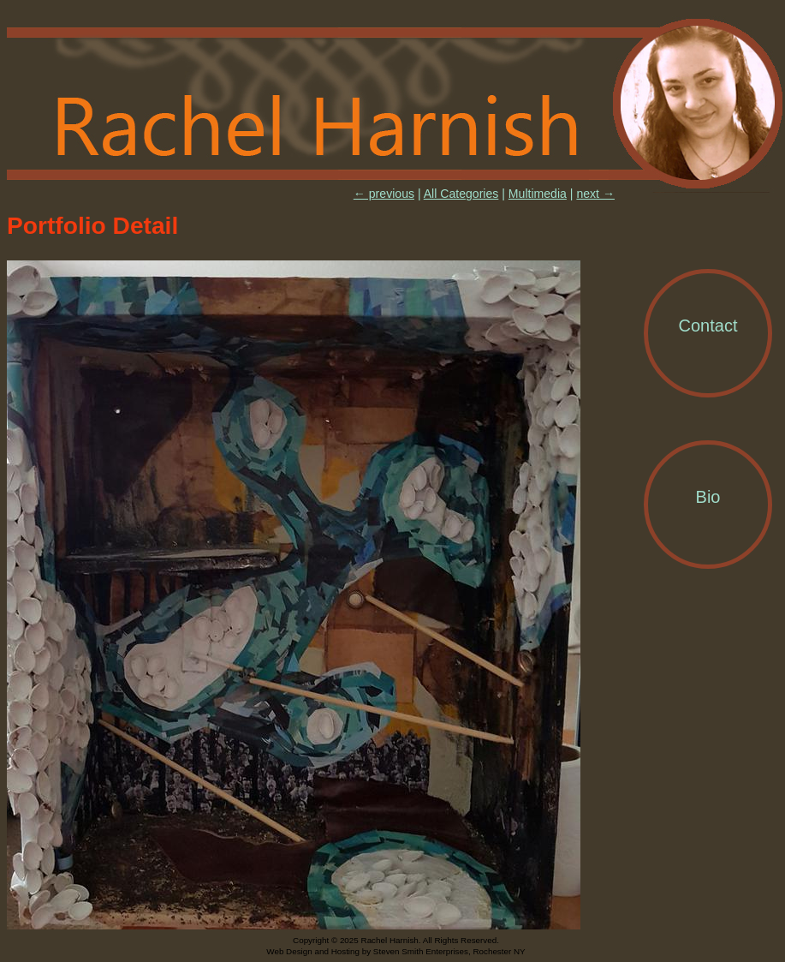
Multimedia (537, 193)
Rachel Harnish (396, 104)
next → (595, 193)
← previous (384, 193)
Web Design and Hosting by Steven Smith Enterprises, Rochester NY (395, 951)
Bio (708, 496)
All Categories (461, 193)
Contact (708, 325)
